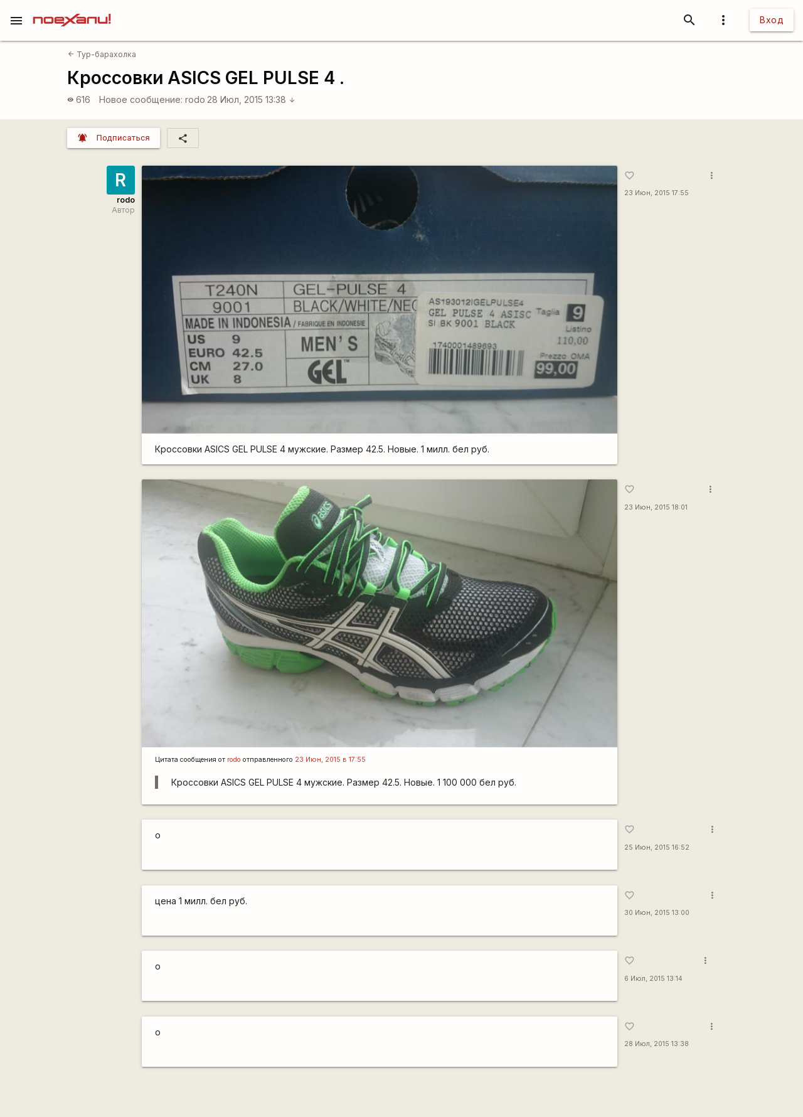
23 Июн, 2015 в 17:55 (330, 760)
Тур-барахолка (102, 54)
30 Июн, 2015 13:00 (656, 913)
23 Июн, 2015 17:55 (656, 193)
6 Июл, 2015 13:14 (653, 979)
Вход (772, 19)
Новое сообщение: (141, 99)
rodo (195, 99)
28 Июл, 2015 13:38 (251, 99)
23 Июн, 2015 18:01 (656, 507)
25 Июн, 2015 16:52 (656, 847)
